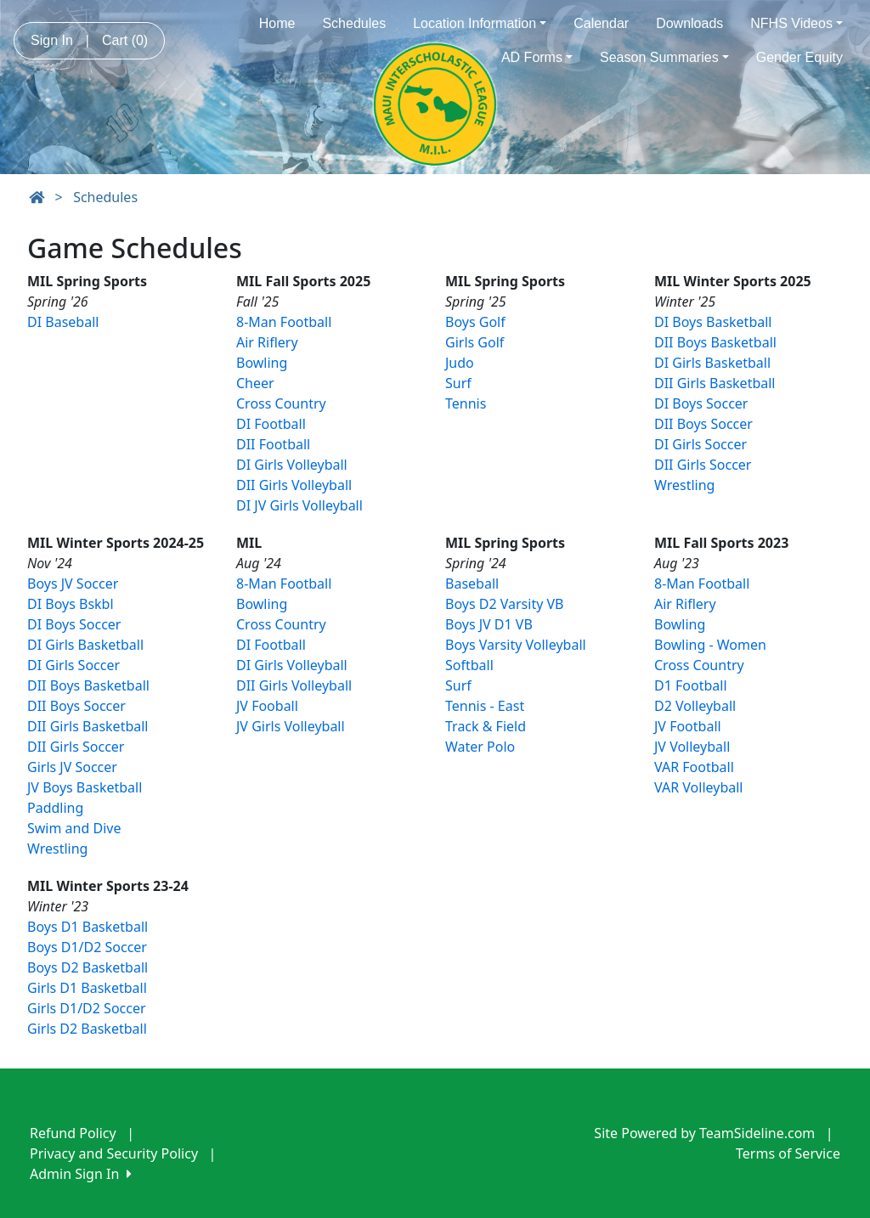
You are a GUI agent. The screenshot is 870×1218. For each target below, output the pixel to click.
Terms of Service (788, 1153)
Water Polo (480, 746)
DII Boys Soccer (703, 423)
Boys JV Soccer (72, 583)
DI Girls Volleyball (291, 464)
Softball (469, 665)
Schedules (354, 23)
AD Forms (537, 57)
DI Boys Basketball (712, 322)
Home (277, 23)
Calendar (601, 23)
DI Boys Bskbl (70, 604)
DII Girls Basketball (714, 383)
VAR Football (694, 767)
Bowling (261, 362)
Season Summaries (664, 57)
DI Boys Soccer (701, 403)
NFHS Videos (796, 23)
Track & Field (485, 726)
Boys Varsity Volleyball (515, 644)
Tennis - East (484, 705)
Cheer (255, 383)
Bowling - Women (710, 644)
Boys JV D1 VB (489, 624)
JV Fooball (267, 705)
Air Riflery (267, 342)
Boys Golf (475, 322)
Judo (459, 362)
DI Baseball (63, 322)
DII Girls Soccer (702, 464)
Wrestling (684, 485)
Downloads (689, 23)
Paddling (55, 807)
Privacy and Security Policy (114, 1153)
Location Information (479, 23)
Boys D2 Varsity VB (504, 604)
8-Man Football (283, 322)
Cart (125, 40)
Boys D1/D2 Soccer (87, 947)
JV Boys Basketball (84, 787)
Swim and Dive (74, 828)
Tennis (465, 403)
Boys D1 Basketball (87, 926)
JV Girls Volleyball (290, 726)
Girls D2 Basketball (87, 1028)
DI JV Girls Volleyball (299, 505)
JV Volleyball (692, 746)
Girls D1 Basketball (87, 987)
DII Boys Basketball (715, 342)
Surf (458, 383)
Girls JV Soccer (72, 767)
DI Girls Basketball (712, 362)
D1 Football (690, 685)
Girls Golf (474, 342)
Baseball (472, 583)
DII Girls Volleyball (294, 485)
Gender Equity (799, 57)
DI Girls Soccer (700, 444)
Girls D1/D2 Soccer (86, 1008)
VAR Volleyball (698, 787)
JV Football (687, 726)
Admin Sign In (81, 1173)
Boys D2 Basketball (87, 967)
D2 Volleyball (695, 705)
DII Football (273, 444)
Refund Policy (73, 1133)
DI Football (271, 423)
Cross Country (281, 403)
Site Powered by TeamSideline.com (704, 1133)
